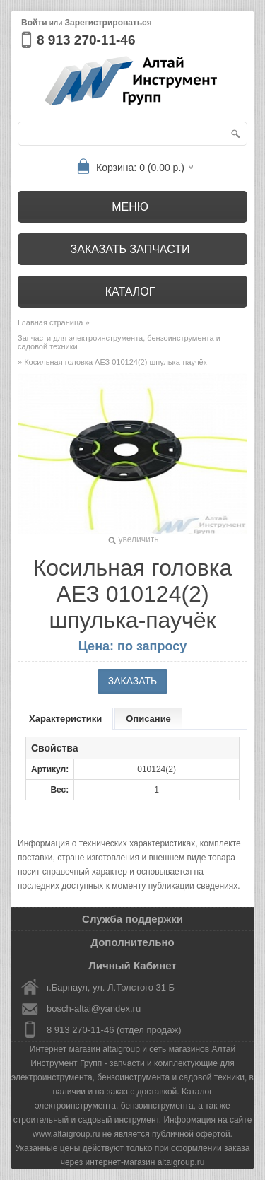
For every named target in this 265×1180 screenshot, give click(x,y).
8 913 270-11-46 (86, 40)
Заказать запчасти (130, 249)
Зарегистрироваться (107, 23)
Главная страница (50, 322)
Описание (148, 718)
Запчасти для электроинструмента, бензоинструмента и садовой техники (119, 342)
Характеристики (65, 718)
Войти (34, 23)
